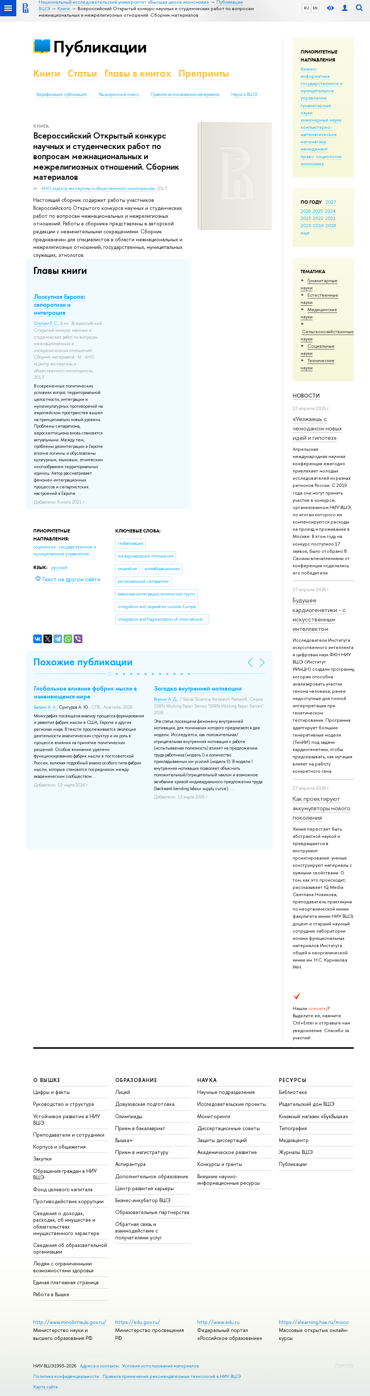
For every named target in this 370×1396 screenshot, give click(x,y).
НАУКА (207, 1080)
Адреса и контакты (99, 1366)
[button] (109, 674)
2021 (330, 218)
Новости (306, 395)
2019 (318, 225)
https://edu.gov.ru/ (137, 1322)
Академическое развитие (227, 1152)
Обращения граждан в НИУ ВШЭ (65, 1174)
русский (59, 567)
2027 (331, 202)
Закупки (42, 1158)
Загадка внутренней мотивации (198, 688)
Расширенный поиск (119, 94)
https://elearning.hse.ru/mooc (314, 1322)
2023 (306, 218)
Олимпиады (128, 1116)
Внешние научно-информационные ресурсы (228, 1179)
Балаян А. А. (45, 707)
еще (305, 232)
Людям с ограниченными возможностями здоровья (63, 1266)
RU (306, 7)
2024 (330, 211)
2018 (331, 225)
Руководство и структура (63, 1103)
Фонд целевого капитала (62, 1189)
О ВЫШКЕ (47, 1080)
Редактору (344, 1364)
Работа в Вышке (51, 1294)
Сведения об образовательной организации (70, 1248)
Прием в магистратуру (141, 1152)
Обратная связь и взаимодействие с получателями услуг (138, 1230)
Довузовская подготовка (145, 1103)
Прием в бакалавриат (140, 1128)
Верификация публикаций (61, 94)
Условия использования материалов (160, 1366)
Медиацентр (294, 1140)
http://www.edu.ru (218, 1322)
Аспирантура (130, 1163)
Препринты (203, 73)
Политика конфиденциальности (66, 1376)
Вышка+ (124, 1140)
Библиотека (293, 1092)
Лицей (122, 1092)
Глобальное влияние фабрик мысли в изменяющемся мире (85, 692)
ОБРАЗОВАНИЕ (136, 1080)
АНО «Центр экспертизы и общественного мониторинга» (98, 188)
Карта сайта (45, 1387)
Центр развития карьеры (144, 1188)
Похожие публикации (83, 661)
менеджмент (314, 148)
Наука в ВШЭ (244, 94)
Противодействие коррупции (68, 1201)
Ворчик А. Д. (165, 699)
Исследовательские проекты (231, 1103)
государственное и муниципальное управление (322, 90)
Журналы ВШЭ (296, 1152)
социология (328, 156)
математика (313, 141)
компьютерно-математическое (319, 130)
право (307, 156)
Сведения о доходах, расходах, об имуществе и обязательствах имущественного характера (66, 1223)
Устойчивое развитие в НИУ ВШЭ (66, 1119)
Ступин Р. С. (46, 323)
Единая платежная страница (66, 1282)
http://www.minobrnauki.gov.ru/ (69, 1322)
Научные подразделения (226, 1092)
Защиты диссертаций (222, 1140)
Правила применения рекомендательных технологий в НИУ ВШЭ (172, 1376)
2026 (306, 211)
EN (315, 7)
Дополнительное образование (151, 1176)
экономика (312, 163)
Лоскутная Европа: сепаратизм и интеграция (59, 305)
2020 (306, 225)
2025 (318, 211)
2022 (318, 218)
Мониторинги (213, 1116)
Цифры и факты (51, 1092)
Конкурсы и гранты (219, 1163)
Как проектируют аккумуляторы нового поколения (321, 808)
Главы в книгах (137, 73)
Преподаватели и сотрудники (68, 1134)
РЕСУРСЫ (292, 1080)
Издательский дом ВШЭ (307, 1103)
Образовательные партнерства (152, 1212)
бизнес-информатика (315, 72)
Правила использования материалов (185, 94)
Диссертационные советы (228, 1128)
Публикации (100, 46)
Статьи (82, 73)
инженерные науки (321, 119)
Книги (46, 73)
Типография (293, 1128)
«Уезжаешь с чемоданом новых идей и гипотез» (317, 428)
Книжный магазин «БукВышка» (313, 1116)
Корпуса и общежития (59, 1146)
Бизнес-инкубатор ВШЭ (143, 1200)
